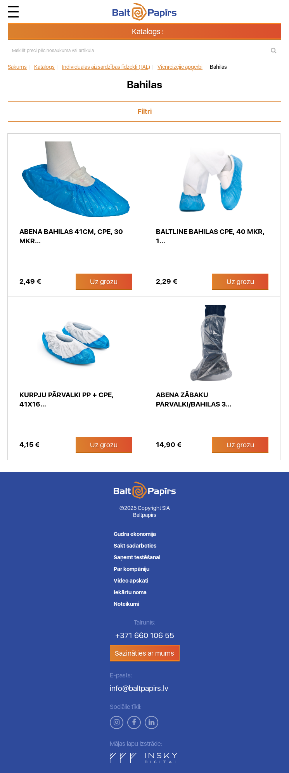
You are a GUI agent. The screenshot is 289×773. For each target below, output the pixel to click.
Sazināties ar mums (144, 653)
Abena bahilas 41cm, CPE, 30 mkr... (71, 236)
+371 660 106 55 (144, 635)
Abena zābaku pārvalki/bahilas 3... (194, 399)
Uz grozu (104, 281)
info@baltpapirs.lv (139, 688)
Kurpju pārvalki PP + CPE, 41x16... (66, 399)
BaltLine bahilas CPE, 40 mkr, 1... (210, 236)
